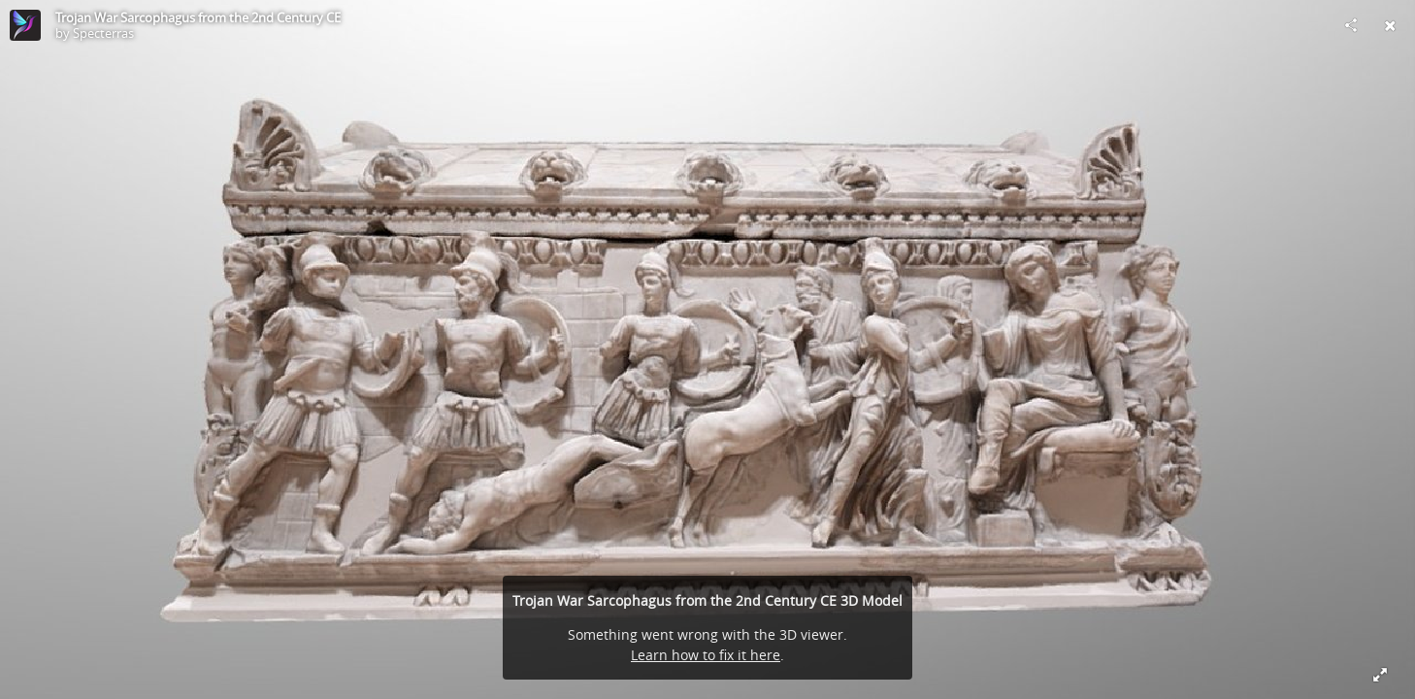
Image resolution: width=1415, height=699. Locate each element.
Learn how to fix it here (705, 655)
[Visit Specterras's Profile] (25, 25)
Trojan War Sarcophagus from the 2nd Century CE (198, 17)
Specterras (103, 33)
